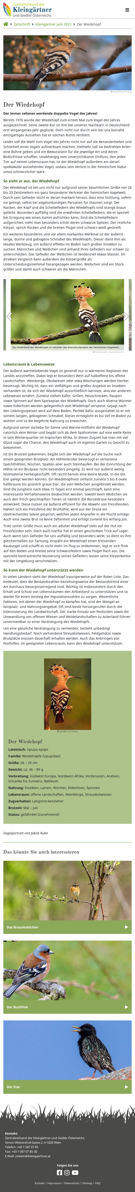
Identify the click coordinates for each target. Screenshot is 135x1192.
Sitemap (87, 1183)
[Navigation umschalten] (127, 10)
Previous (9, 316)
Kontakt (40, 1183)
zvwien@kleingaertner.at (32, 1156)
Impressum (54, 1183)
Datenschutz (72, 1183)
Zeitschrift (22, 24)
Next (126, 316)
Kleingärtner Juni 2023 (53, 24)
